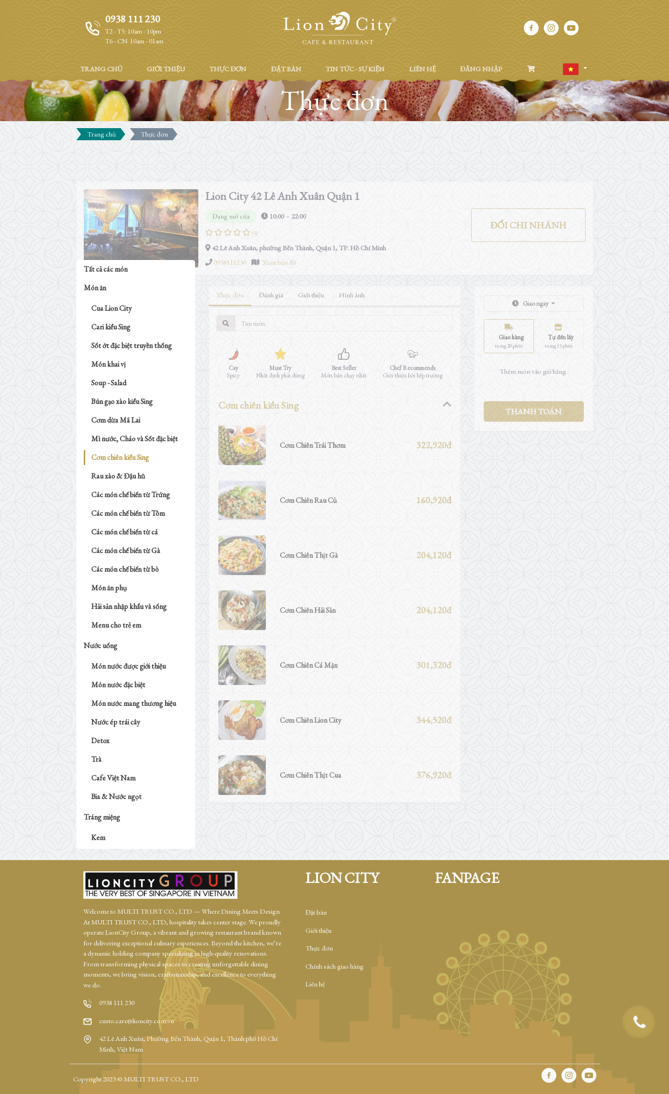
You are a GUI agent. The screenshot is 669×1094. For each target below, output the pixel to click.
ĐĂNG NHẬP (481, 68)
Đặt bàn (316, 912)
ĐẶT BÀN (286, 68)
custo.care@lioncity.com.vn (136, 1020)
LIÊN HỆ (422, 68)
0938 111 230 (117, 1002)
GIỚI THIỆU (166, 68)
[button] (574, 69)
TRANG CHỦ (101, 68)
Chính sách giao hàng (334, 966)
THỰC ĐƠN (227, 68)
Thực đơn (319, 948)
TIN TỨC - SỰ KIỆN (355, 68)
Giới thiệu (318, 930)
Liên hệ (315, 983)
